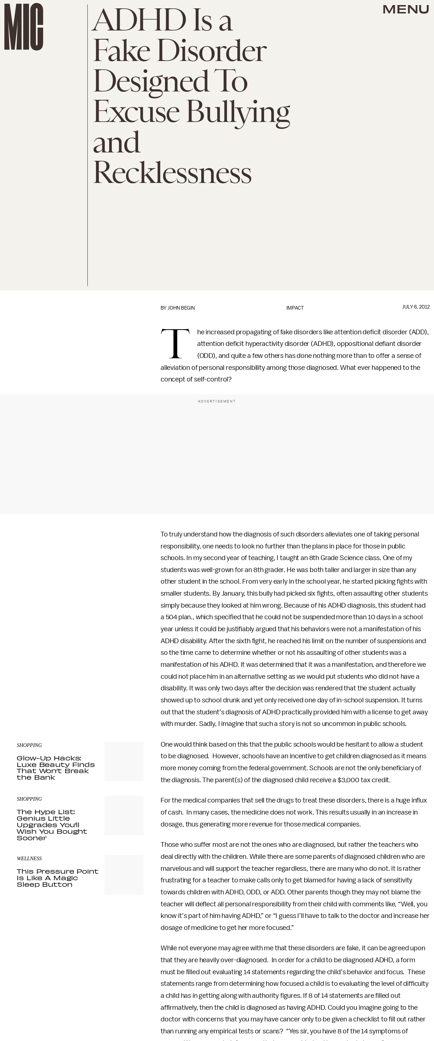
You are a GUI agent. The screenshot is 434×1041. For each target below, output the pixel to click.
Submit (125, 672)
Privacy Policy (31, 687)
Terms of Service (118, 683)
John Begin (181, 308)
